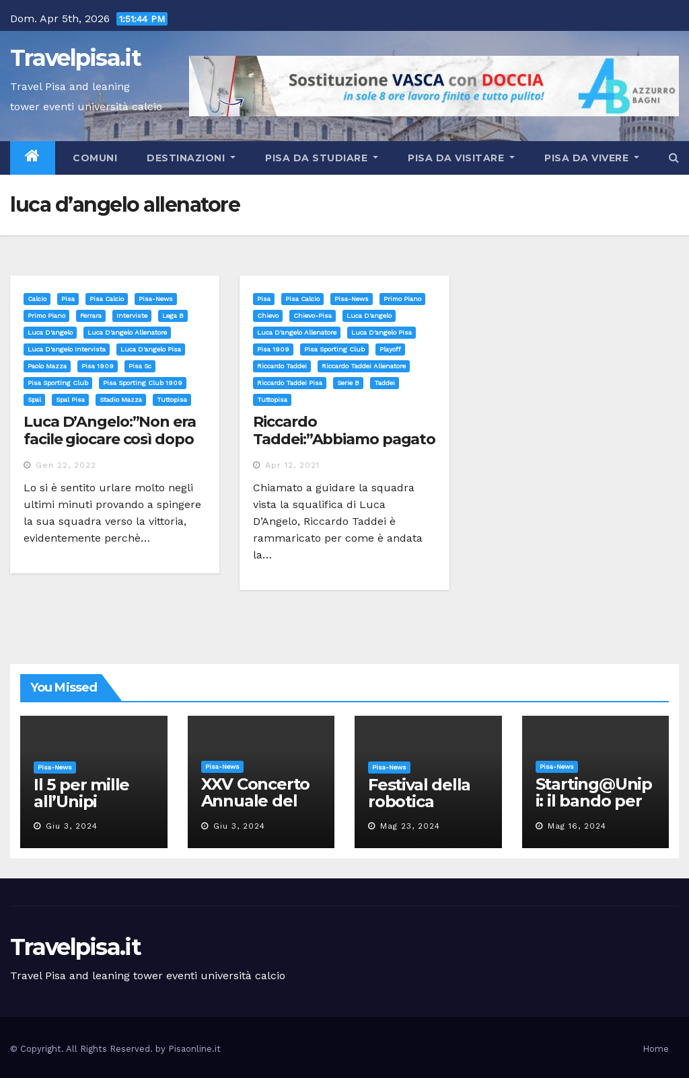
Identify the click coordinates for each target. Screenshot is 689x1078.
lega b (173, 315)
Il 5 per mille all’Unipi (81, 793)
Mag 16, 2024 (577, 826)
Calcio (37, 298)
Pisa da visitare (461, 158)
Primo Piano (46, 315)
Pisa (68, 298)
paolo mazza (47, 366)
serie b (348, 382)
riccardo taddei (282, 366)
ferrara (91, 315)
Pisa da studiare (321, 158)
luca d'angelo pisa (150, 349)
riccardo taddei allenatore (364, 366)
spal (34, 399)
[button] (674, 157)
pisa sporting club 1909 (142, 382)
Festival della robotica (419, 793)
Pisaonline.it (194, 1049)
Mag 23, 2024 (410, 826)
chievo (268, 315)
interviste (131, 315)
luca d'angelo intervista (67, 349)
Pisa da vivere (591, 158)
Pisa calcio (106, 298)
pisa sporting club (58, 382)
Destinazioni (191, 158)
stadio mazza (121, 399)
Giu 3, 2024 (72, 826)
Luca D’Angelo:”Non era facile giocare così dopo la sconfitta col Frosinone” (110, 448)
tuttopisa (172, 399)
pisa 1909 (97, 366)
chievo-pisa (312, 315)
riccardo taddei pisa (289, 382)
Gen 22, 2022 (66, 465)
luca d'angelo (50, 332)
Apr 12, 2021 (292, 465)
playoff (390, 349)
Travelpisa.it (75, 58)
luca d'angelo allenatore (127, 332)
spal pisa (70, 399)
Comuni (94, 158)
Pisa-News (156, 298)
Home (656, 1049)
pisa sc (140, 366)
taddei (384, 382)
